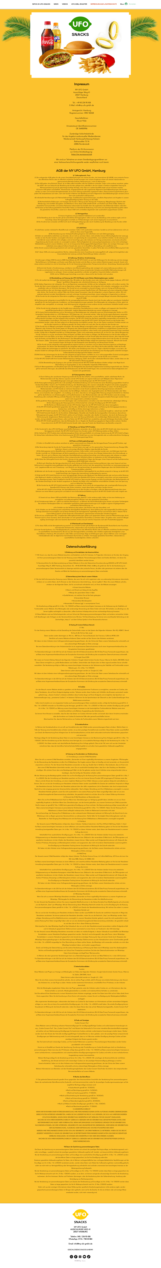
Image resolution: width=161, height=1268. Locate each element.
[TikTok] (88, 1256)
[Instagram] (71, 1256)
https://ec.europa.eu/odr (81, 154)
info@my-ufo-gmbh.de (83, 1244)
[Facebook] (75, 1256)
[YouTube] (84, 1256)
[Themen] (80, 1256)
